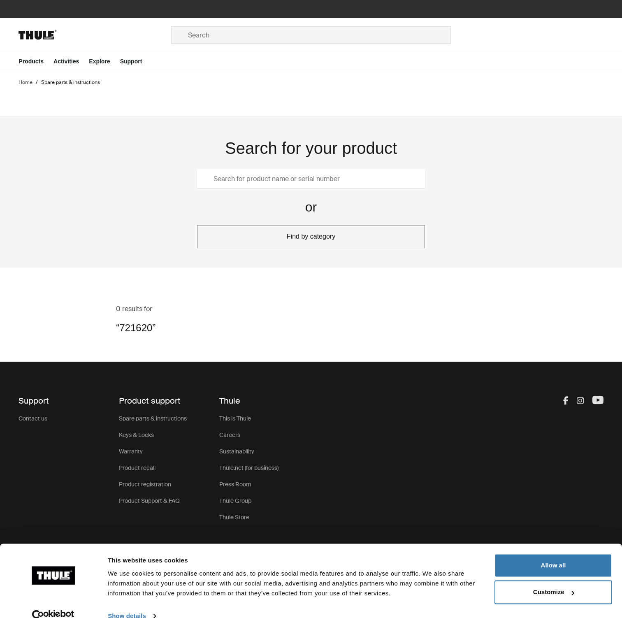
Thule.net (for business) (249, 468)
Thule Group (235, 500)
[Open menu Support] (136, 61)
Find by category (311, 236)
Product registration (145, 484)
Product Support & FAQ (149, 500)
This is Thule (235, 418)
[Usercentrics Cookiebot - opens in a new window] (53, 602)
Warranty (131, 451)
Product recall (137, 468)
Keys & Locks (136, 435)
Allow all (553, 551)
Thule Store (234, 517)
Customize (553, 577)
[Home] (95, 35)
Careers (229, 435)
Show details (127, 601)
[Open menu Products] (36, 61)
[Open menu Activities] (71, 61)
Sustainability (236, 451)
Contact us (33, 418)
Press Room (235, 484)
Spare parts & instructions (153, 418)
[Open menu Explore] (104, 61)
